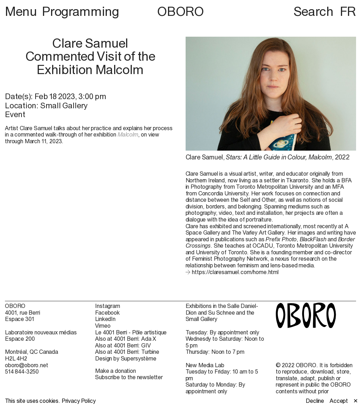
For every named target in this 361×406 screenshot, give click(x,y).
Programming (80, 11)
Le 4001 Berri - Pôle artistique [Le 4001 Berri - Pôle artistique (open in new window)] (131, 332)
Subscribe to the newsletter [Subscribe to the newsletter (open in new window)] (129, 377)
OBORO (180, 11)
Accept (339, 401)
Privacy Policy (79, 401)
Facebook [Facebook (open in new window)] (107, 312)
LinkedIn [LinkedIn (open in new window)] (105, 319)
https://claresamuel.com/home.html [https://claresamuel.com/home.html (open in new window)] (235, 272)
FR (348, 11)
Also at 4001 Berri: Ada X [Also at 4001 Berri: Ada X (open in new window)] (125, 338)
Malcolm (128, 134)
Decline (315, 401)
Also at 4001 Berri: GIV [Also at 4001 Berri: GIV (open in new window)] (122, 345)
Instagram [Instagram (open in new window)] (107, 306)
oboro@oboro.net (26, 365)
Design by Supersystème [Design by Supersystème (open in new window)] (125, 358)
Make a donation (115, 371)
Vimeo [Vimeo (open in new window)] (102, 325)
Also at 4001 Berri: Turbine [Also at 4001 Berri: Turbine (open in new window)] (127, 352)
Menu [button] (22, 11)
